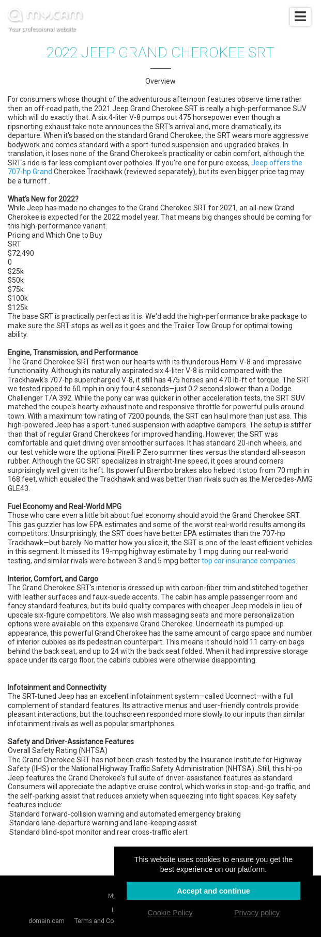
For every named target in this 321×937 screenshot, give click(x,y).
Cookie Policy (169, 913)
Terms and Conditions (105, 921)
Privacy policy (257, 913)
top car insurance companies (249, 561)
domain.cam (46, 921)
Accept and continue (213, 891)
